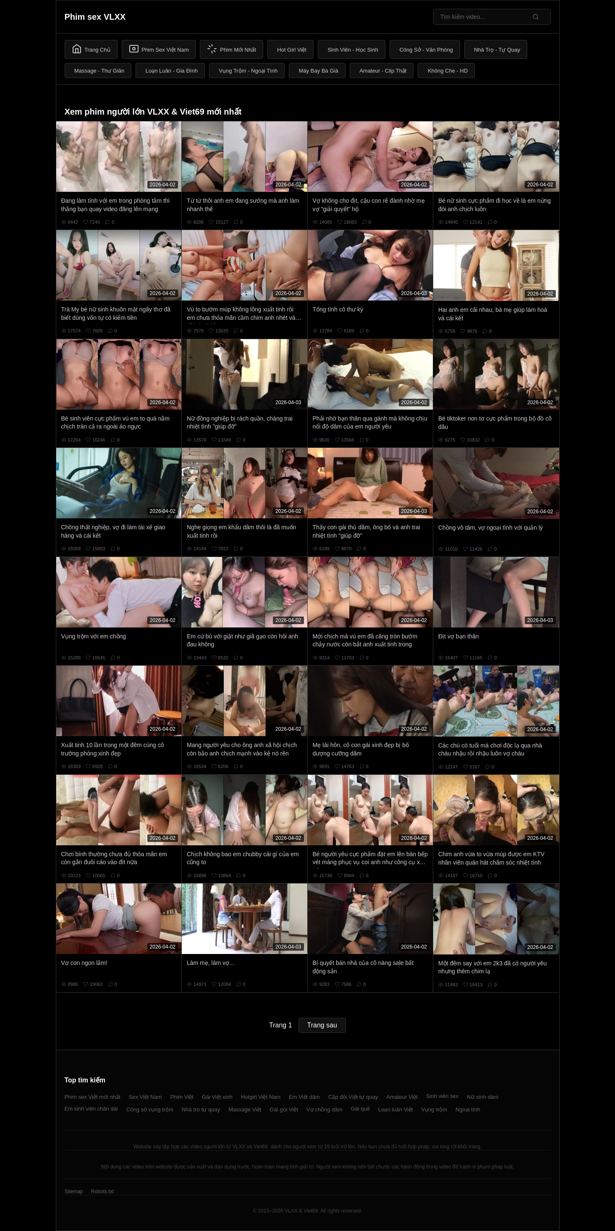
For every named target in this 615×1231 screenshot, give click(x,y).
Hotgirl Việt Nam (260, 1097)
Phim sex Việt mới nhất (92, 1097)
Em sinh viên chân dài (91, 1109)
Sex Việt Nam (145, 1097)
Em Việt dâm (304, 1097)
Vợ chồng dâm (324, 1109)
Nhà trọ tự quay (201, 1109)
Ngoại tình (467, 1109)
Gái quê (360, 1109)
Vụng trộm (434, 1109)
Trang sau (322, 1025)
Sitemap (74, 1191)
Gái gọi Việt (284, 1109)
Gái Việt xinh (217, 1097)
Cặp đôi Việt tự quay (353, 1097)
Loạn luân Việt (395, 1109)
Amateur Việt (402, 1097)
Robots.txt (102, 1191)
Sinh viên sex (442, 1096)
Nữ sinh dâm (482, 1097)
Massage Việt (244, 1109)
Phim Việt (182, 1097)
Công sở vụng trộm (149, 1109)
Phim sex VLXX (95, 16)
